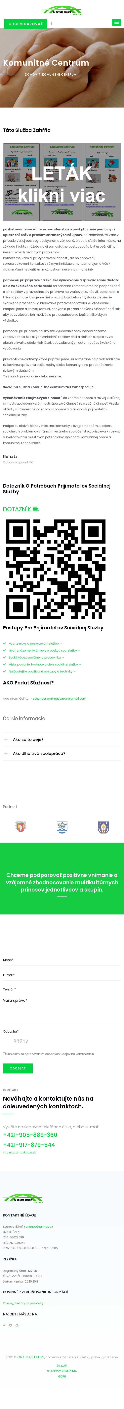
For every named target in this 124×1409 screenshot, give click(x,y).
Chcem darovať (26, 23)
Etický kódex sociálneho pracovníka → (36, 657)
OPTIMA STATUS (30, 1357)
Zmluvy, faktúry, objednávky (23, 1303)
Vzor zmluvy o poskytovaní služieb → (36, 643)
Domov (31, 74)
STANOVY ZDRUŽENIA (62, 1371)
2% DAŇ (62, 1366)
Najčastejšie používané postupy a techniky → (42, 671)
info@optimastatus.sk (19, 1152)
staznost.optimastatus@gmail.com (59, 698)
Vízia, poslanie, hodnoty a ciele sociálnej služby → (45, 664)
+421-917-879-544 (29, 1145)
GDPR (62, 1376)
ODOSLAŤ (18, 1068)
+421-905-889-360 (30, 1135)
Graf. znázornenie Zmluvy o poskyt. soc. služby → (45, 650)
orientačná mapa (38, 1226)
